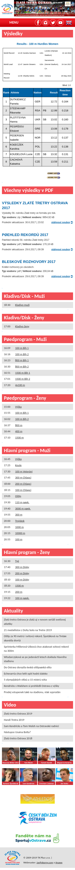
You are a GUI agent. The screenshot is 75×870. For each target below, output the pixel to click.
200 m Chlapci (23, 484)
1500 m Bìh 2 (22, 379)
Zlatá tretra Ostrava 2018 (18, 738)
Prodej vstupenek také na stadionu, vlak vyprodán (32, 692)
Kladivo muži (22, 305)
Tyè (17, 561)
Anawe (58, 862)
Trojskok (20, 521)
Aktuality (13, 611)
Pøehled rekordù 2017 (25, 235)
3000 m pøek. (23, 508)
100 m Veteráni (24, 471)
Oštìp (18, 496)
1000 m (19, 527)
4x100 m (20, 385)
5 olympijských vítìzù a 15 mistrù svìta (25, 679)
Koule (18, 465)
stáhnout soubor (60, 222)
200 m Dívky (22, 573)
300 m (18, 514)
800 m (18, 425)
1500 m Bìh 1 (22, 373)
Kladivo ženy (22, 326)
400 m (18, 431)
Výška (18, 406)
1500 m (19, 437)
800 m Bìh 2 (22, 366)
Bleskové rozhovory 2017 (29, 262)
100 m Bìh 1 (22, 348)
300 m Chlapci (23, 477)
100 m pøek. (22, 598)
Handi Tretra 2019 (14, 720)
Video (10, 705)
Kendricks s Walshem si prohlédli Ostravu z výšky (31, 686)
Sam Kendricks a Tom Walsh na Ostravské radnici (31, 726)
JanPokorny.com (45, 862)
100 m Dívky (22, 579)
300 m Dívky (22, 567)
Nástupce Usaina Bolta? (17, 732)
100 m (18, 539)
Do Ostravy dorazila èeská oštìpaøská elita (27, 667)
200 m (18, 592)
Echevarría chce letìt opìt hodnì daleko (26, 673)
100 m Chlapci (23, 490)
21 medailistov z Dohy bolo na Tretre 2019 (28, 630)
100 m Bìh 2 (22, 354)
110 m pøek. (22, 502)
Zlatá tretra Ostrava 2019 (18, 713)
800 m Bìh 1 (22, 360)
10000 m (20, 533)
